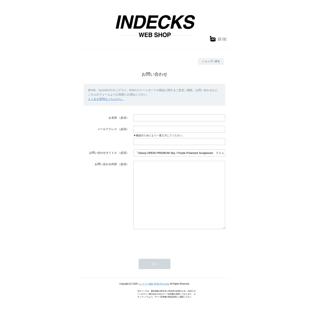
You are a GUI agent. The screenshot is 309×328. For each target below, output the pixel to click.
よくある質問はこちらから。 (106, 99)
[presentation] (165, 254)
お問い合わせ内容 (106, 164)
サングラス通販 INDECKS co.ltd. (154, 297)
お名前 (113, 117)
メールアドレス (107, 129)
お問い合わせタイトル (103, 152)
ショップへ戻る (211, 61)
